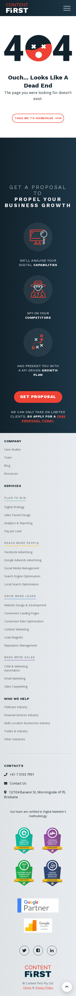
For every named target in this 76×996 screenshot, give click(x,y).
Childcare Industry (15, 707)
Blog (7, 465)
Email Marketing (14, 678)
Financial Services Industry (21, 715)
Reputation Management (20, 645)
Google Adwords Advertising (22, 560)
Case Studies (12, 449)
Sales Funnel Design (17, 515)
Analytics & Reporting (18, 523)
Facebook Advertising (18, 552)
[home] (16, 8)
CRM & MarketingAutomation (16, 668)
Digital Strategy (14, 507)
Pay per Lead (12, 531)
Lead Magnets (13, 637)
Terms (27, 988)
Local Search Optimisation (21, 584)
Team (8, 457)
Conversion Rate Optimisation (24, 621)
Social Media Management (21, 568)
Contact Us (15, 783)
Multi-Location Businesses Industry (27, 723)
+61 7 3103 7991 (19, 774)
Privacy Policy (44, 988)
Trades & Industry (16, 731)
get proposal (38, 396)
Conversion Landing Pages (21, 613)
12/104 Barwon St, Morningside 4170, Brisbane (35, 794)
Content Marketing (16, 629)
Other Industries (14, 739)
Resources (11, 473)
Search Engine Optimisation (22, 576)
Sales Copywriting (15, 686)
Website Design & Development (25, 605)
